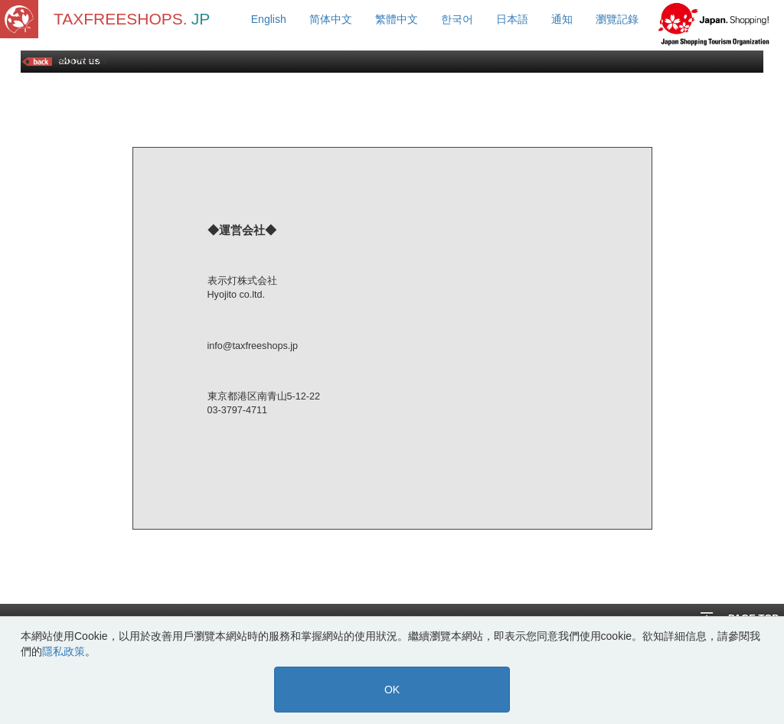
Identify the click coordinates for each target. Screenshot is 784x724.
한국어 (457, 19)
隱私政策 (63, 651)
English (268, 19)
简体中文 (330, 19)
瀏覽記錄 (617, 19)
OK (392, 689)
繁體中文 (396, 19)
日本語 (512, 19)
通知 (562, 19)
